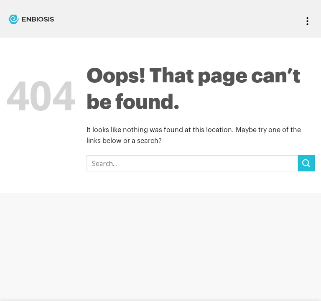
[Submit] (306, 163)
